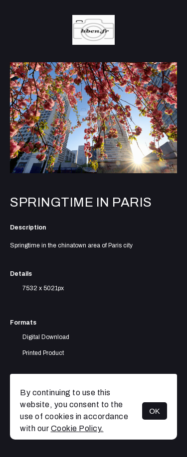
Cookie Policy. (77, 428)
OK (154, 411)
